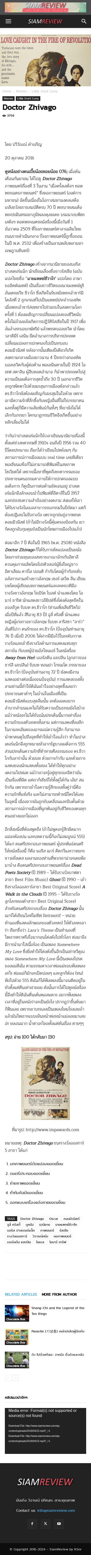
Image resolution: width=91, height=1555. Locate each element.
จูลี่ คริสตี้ (13, 1224)
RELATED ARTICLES (21, 1294)
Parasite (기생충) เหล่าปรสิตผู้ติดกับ (58, 1331)
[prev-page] (8, 1378)
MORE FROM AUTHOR (59, 1294)
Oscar (53, 1218)
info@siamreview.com (56, 1510)
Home (6, 91)
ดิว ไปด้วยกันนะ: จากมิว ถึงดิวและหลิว (58, 1354)
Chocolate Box (15, 1319)
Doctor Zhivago (32, 1218)
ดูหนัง (30, 1224)
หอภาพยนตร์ (62, 1236)
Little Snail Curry (45, 91)
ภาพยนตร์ (47, 1230)
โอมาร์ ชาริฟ (58, 1242)
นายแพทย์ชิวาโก (66, 1224)
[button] (8, 21)
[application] (45, 1431)
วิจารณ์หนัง (40, 1236)
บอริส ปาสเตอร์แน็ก (21, 1230)
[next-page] (16, 1378)
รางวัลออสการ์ (17, 1236)
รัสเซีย (63, 1230)
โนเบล (40, 1242)
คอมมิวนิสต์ (72, 1218)
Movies (21, 91)
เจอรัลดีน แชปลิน (19, 1242)
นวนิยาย (44, 1224)
